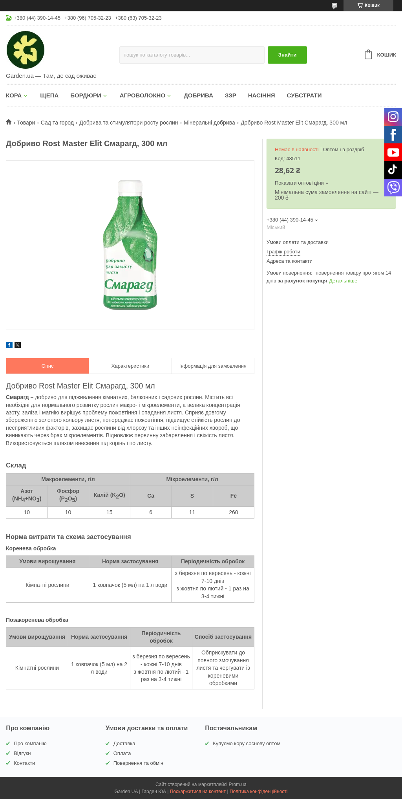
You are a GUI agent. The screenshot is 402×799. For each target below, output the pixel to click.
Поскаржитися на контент (198, 791)
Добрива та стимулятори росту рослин (128, 122)
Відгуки (22, 753)
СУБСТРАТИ (304, 95)
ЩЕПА (49, 95)
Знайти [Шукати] (287, 55)
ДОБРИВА (198, 95)
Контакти (24, 763)
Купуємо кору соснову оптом (246, 743)
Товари (26, 122)
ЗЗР (230, 95)
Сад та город (57, 122)
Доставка (124, 743)
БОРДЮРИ (85, 95)
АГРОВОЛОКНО (142, 95)
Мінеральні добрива (209, 122)
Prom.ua (238, 784)
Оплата (122, 753)
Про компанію (30, 743)
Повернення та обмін (138, 763)
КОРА (14, 95)
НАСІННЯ (261, 95)
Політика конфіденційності (259, 791)
